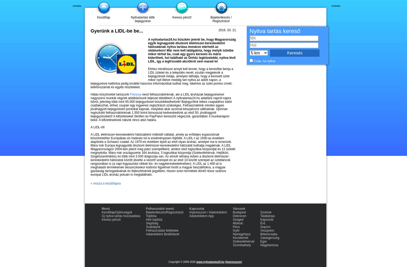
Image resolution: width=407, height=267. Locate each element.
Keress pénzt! (181, 17)
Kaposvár (267, 219)
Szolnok (266, 212)
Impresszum (233, 261)
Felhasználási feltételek (162, 230)
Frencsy (135, 94)
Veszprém (267, 230)
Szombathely (242, 245)
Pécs (236, 227)
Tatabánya (267, 216)
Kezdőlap (103, 17)
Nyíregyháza (241, 234)
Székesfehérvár (244, 241)
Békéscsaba (268, 234)
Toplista (151, 216)
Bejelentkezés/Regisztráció (165, 212)
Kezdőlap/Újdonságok (117, 212)
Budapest (239, 212)
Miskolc (238, 223)
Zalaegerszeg (269, 238)
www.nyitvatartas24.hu (210, 261)
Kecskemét (240, 238)
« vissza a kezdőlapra (106, 183)
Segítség (152, 223)
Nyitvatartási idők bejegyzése (143, 19)
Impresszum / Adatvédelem (208, 212)
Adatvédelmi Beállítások (162, 234)
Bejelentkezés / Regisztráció (221, 19)
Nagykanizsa (269, 245)
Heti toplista (154, 219)
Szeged (238, 219)
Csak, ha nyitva (264, 61)
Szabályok (153, 227)
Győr (236, 230)
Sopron (265, 227)
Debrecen (239, 216)
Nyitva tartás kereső (275, 31)
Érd (262, 223)
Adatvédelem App (201, 216)
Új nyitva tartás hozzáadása (121, 216)
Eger (263, 241)
